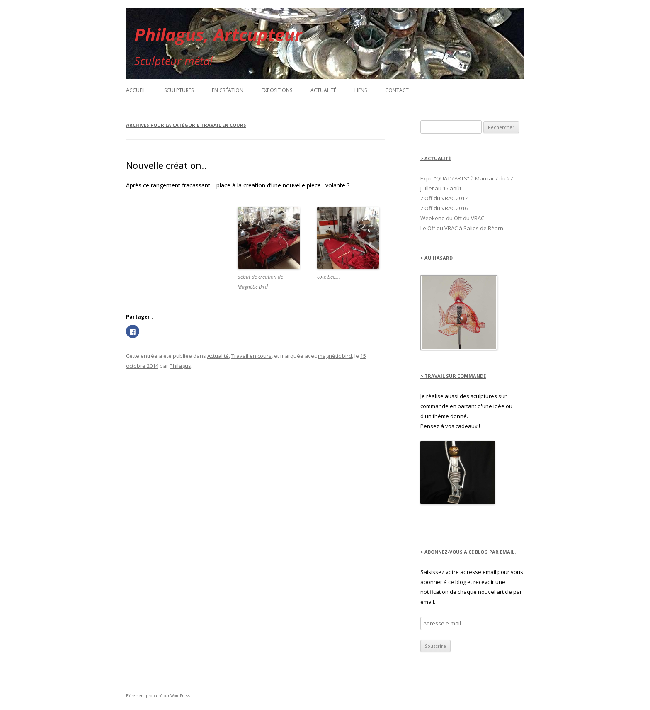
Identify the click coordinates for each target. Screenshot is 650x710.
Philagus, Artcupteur (218, 34)
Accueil (136, 90)
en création (227, 90)
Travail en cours (251, 356)
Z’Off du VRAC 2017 (444, 198)
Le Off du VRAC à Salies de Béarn (461, 228)
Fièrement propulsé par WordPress (158, 695)
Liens (360, 90)
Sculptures (179, 90)
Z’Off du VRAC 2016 (444, 208)
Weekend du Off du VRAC (452, 218)
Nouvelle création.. (166, 165)
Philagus (180, 366)
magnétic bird (335, 356)
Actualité (323, 90)
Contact (397, 90)
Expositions (277, 90)
